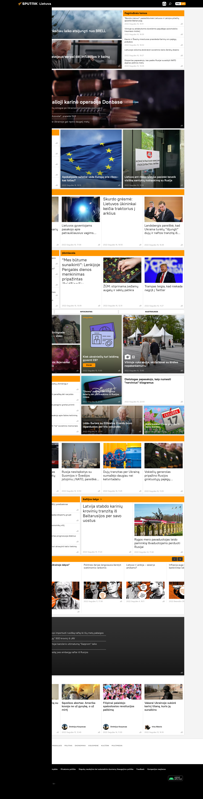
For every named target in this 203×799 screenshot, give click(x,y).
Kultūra (105, 745)
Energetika (37, 626)
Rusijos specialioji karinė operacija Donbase (72, 102)
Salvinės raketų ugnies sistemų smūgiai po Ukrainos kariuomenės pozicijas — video (62, 109)
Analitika (28, 252)
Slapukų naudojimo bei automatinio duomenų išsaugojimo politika (106, 769)
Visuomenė (93, 745)
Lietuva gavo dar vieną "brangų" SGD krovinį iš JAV (48, 638)
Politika (27, 378)
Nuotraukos (130, 318)
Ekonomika (29, 499)
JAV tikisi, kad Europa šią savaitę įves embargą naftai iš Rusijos (55, 652)
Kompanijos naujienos (156, 769)
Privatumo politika (68, 769)
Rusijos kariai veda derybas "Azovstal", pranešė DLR (49, 116)
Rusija (26, 438)
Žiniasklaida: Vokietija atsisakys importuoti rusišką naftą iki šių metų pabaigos (63, 632)
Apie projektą (24, 769)
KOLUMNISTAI (31, 680)
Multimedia (117, 745)
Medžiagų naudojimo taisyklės (45, 769)
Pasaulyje (57, 745)
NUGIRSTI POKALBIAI (35, 558)
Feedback (140, 769)
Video (23, 318)
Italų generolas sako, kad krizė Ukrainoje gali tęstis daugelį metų (55, 121)
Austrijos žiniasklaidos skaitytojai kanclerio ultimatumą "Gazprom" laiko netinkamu (59, 645)
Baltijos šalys (93, 499)
